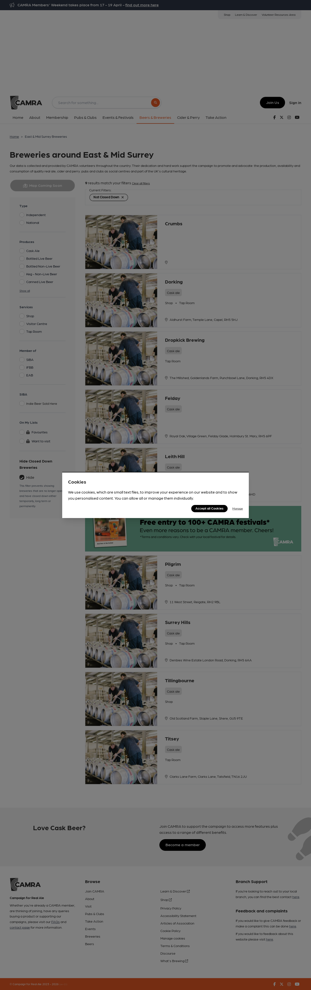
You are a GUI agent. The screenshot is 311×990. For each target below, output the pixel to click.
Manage (237, 508)
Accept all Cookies (209, 508)
